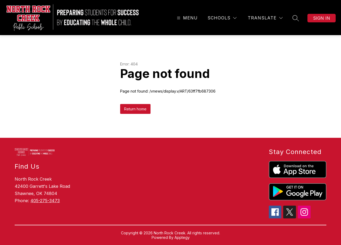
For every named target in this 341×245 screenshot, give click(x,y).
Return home (135, 109)
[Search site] (296, 18)
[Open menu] (187, 18)
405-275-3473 (45, 200)
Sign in (321, 18)
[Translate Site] (265, 18)
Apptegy (182, 237)
